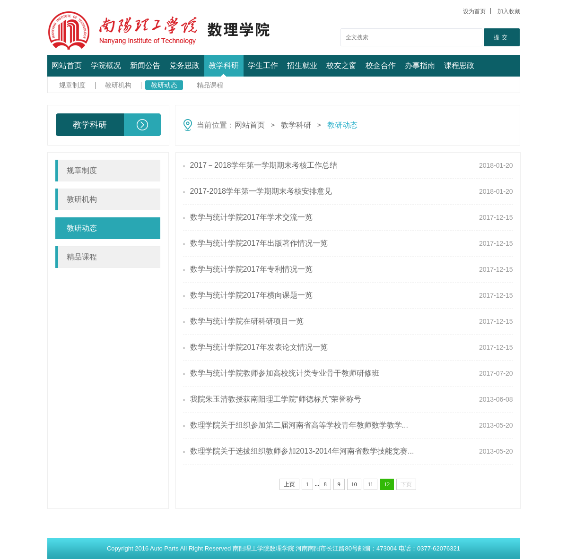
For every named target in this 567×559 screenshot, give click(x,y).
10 (354, 484)
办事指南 (420, 65)
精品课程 (210, 85)
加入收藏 (508, 11)
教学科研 (224, 65)
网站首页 (67, 65)
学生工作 (263, 65)
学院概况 (106, 65)
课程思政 (459, 65)
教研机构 (118, 85)
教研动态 (164, 85)
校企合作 (381, 65)
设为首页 (474, 11)
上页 (289, 484)
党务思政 (184, 65)
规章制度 (72, 85)
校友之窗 (341, 65)
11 (371, 484)
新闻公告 (145, 65)
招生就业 (302, 65)
